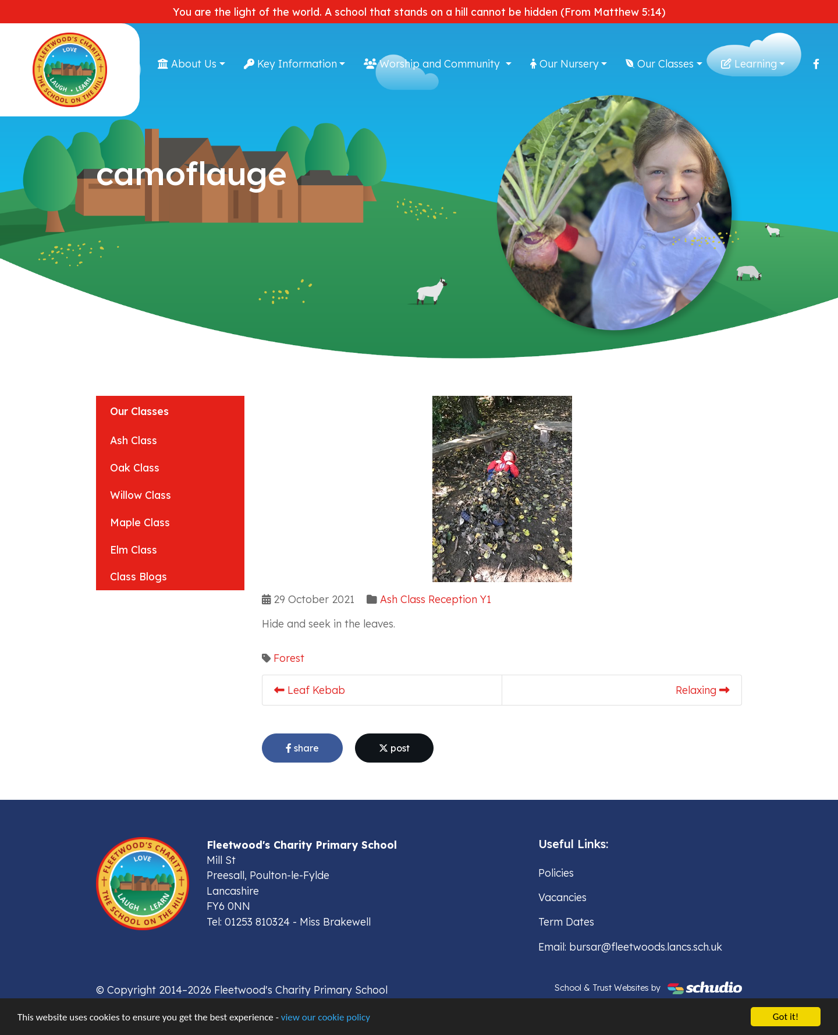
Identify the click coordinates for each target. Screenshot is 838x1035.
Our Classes (660, 63)
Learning (749, 63)
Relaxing (703, 689)
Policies (556, 872)
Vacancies (562, 897)
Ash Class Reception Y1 (435, 599)
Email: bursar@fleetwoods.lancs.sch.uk (630, 946)
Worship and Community (433, 63)
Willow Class (140, 494)
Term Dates (566, 921)
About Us (187, 63)
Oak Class (134, 467)
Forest (289, 657)
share (302, 748)
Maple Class (140, 522)
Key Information (290, 63)
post (394, 748)
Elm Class (133, 549)
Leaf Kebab (309, 689)
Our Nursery (564, 63)
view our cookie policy (325, 1019)
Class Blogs (138, 576)
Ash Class (133, 440)
